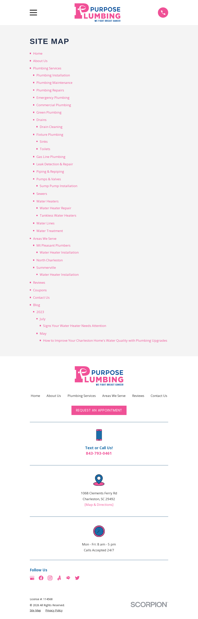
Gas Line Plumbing (50, 156)
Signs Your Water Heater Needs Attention (74, 325)
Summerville (46, 267)
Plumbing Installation (53, 75)
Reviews (39, 282)
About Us (40, 61)
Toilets (45, 149)
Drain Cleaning (51, 126)
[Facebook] (41, 578)
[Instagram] (50, 578)
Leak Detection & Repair (54, 164)
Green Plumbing (49, 112)
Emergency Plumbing (53, 97)
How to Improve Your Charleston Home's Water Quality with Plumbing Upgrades (105, 340)
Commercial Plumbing (53, 105)
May (43, 333)
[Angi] (59, 578)
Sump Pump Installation (58, 186)
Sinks (44, 141)
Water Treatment (49, 231)
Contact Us (41, 297)
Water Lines (45, 223)
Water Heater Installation (59, 252)
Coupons (40, 290)
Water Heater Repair (55, 208)
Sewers (41, 193)
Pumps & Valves (48, 179)
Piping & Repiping (50, 171)
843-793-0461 (99, 453)
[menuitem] (35, 610)
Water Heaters (47, 201)
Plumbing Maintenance (54, 82)
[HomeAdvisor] (68, 578)
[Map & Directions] (99, 504)
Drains (41, 119)
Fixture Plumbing (49, 134)
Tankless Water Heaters (58, 215)
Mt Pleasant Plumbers (53, 245)
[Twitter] (77, 578)
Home (37, 53)
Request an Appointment (99, 410)
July (43, 319)
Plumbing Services (47, 68)
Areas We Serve (44, 238)
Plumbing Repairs (50, 90)
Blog (36, 305)
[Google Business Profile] (32, 578)
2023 (40, 312)
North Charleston (49, 260)
